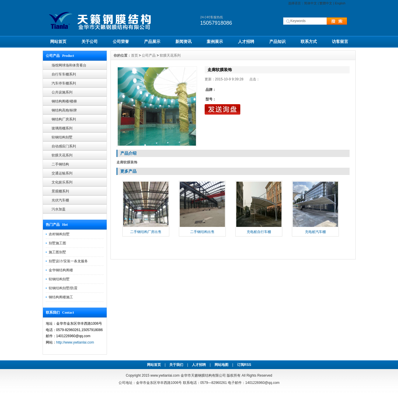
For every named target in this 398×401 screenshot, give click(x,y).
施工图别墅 (57, 252)
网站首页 (58, 41)
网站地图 (221, 365)
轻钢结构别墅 (62, 137)
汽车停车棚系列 (64, 83)
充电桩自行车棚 (259, 232)
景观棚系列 (60, 191)
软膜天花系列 (62, 155)
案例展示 (215, 41)
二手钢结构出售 (202, 232)
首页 (134, 55)
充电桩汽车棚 (315, 232)
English (340, 3)
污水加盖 (59, 209)
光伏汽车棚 (60, 200)
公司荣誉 (121, 41)
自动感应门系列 (64, 146)
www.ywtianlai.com (165, 375)
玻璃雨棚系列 (62, 128)
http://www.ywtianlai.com (75, 342)
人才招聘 (246, 41)
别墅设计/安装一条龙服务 (68, 261)
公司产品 (149, 55)
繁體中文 (325, 3)
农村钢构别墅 (59, 234)
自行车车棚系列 (64, 74)
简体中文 (310, 3)
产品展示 (152, 41)
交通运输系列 (62, 173)
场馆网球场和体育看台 (69, 65)
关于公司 (89, 41)
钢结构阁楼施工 (61, 297)
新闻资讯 (183, 41)
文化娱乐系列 (62, 182)
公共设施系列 (62, 92)
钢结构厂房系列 (64, 119)
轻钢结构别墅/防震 (63, 288)
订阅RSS (244, 365)
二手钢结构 (60, 164)
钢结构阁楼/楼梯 (64, 101)
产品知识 (277, 41)
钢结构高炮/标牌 (64, 110)
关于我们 (176, 365)
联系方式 (309, 41)
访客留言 (340, 41)
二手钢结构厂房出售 (145, 232)
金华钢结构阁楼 (61, 270)
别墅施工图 (57, 243)
